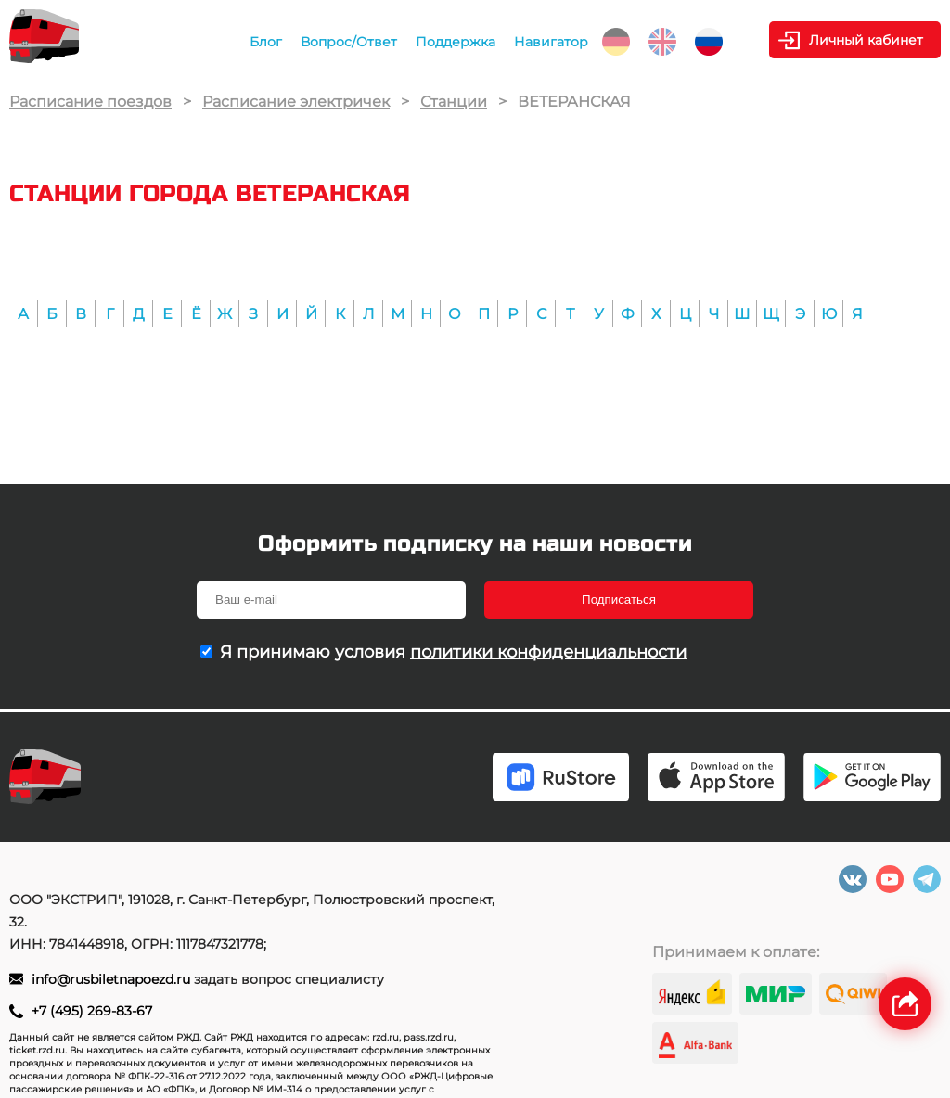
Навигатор (551, 41)
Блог (266, 41)
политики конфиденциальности (548, 652)
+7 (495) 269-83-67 (92, 1010)
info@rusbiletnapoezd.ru (113, 979)
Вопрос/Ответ (349, 41)
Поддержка (455, 41)
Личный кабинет (866, 40)
